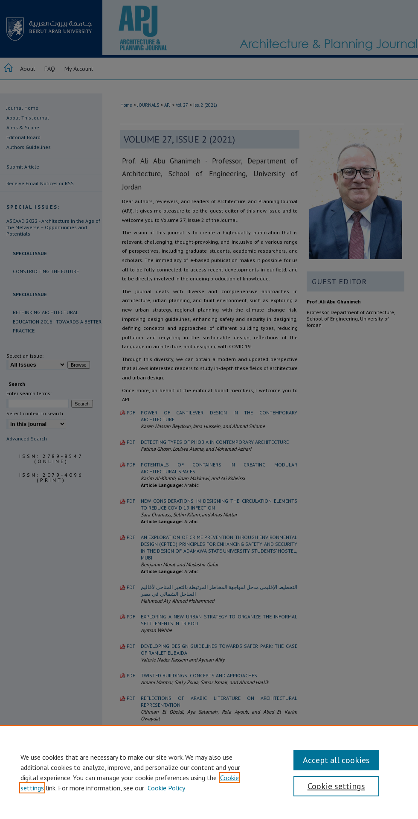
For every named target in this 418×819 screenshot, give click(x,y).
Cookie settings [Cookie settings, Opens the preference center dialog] (336, 786)
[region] (209, 772)
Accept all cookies (336, 760)
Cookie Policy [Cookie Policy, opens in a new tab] (166, 788)
